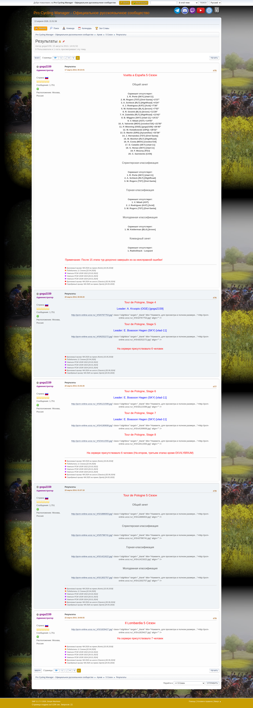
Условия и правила (205, 701)
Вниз (37, 58)
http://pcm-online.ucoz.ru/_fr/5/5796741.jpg (91, 535)
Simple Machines (53, 701)
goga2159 (45, 66)
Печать (214, 58)
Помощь (192, 701)
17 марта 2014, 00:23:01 (75, 70)
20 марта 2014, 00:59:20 (75, 297)
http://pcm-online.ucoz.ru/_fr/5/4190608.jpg (91, 425)
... (65, 58)
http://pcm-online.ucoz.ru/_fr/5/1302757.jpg (91, 577)
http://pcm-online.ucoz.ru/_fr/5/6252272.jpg (91, 336)
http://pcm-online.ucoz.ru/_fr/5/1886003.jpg (91, 514)
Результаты (70, 66)
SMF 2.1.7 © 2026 (39, 701)
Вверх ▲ (217, 701)
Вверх (38, 671)
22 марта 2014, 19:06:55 (75, 618)
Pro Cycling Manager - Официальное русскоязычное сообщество (91, 13)
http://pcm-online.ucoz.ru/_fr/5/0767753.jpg (91, 315)
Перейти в (167, 683)
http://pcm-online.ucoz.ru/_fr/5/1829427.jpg (91, 629)
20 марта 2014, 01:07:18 (75, 490)
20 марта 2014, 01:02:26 (75, 386)
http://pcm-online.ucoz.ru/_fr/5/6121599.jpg (91, 404)
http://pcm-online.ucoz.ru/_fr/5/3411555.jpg (91, 441)
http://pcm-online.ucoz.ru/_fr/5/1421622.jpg (91, 556)
